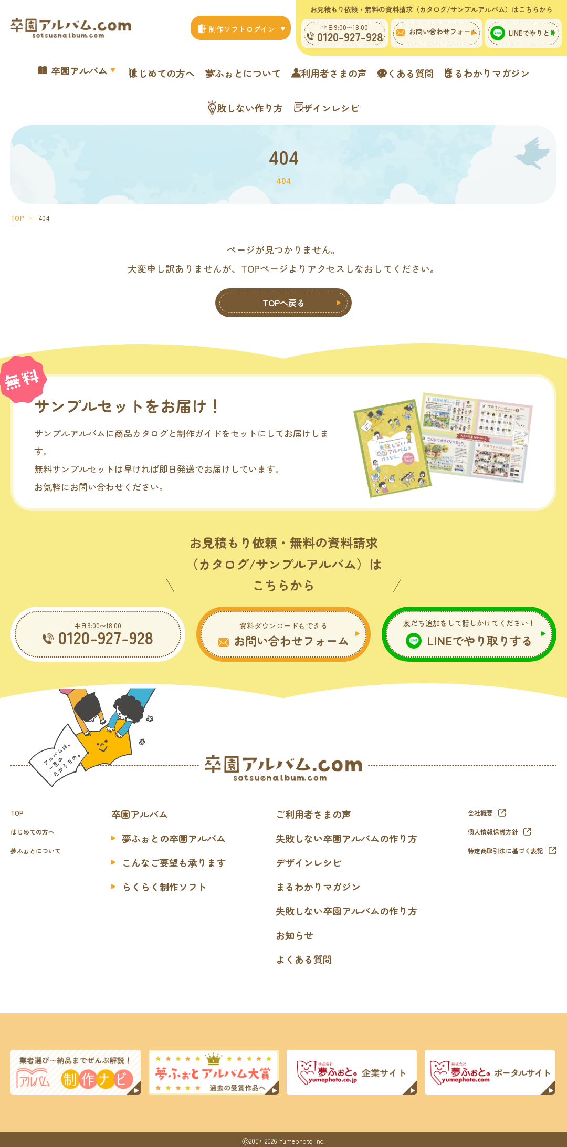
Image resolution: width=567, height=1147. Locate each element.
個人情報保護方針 (484, 828)
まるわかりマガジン (187, 101)
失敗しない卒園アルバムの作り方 (346, 834)
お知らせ (294, 930)
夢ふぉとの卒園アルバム (186, 834)
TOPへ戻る (284, 297)
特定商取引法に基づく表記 (499, 849)
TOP (17, 208)
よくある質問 (485, 72)
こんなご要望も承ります (186, 858)
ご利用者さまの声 (390, 72)
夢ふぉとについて (285, 72)
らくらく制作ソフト (176, 882)
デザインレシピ (397, 101)
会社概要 (470, 808)
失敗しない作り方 (297, 101)
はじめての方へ (186, 72)
